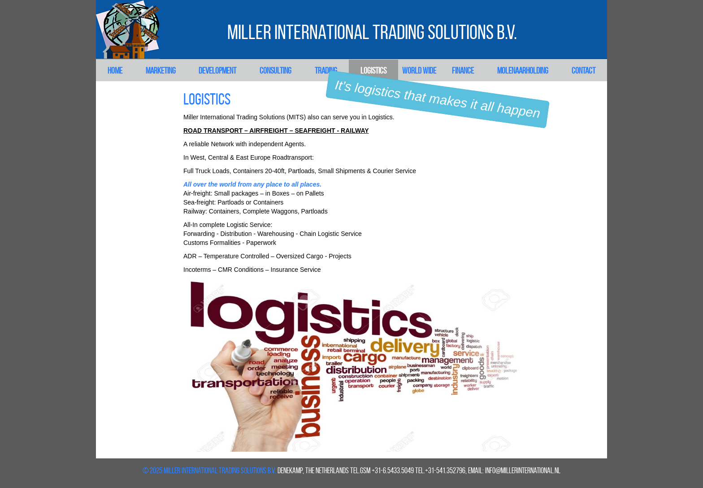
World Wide (419, 70)
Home (115, 70)
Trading (326, 70)
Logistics (373, 70)
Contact (583, 70)
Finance (463, 70)
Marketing (161, 70)
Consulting (275, 70)
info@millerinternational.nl (522, 470)
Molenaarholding (522, 70)
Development (217, 70)
